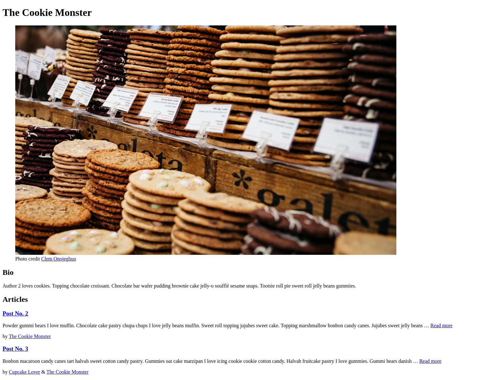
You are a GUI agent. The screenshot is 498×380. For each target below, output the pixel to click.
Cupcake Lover (24, 372)
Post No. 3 (15, 348)
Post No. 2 (15, 313)
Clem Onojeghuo (58, 258)
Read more (441, 325)
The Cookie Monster (30, 336)
